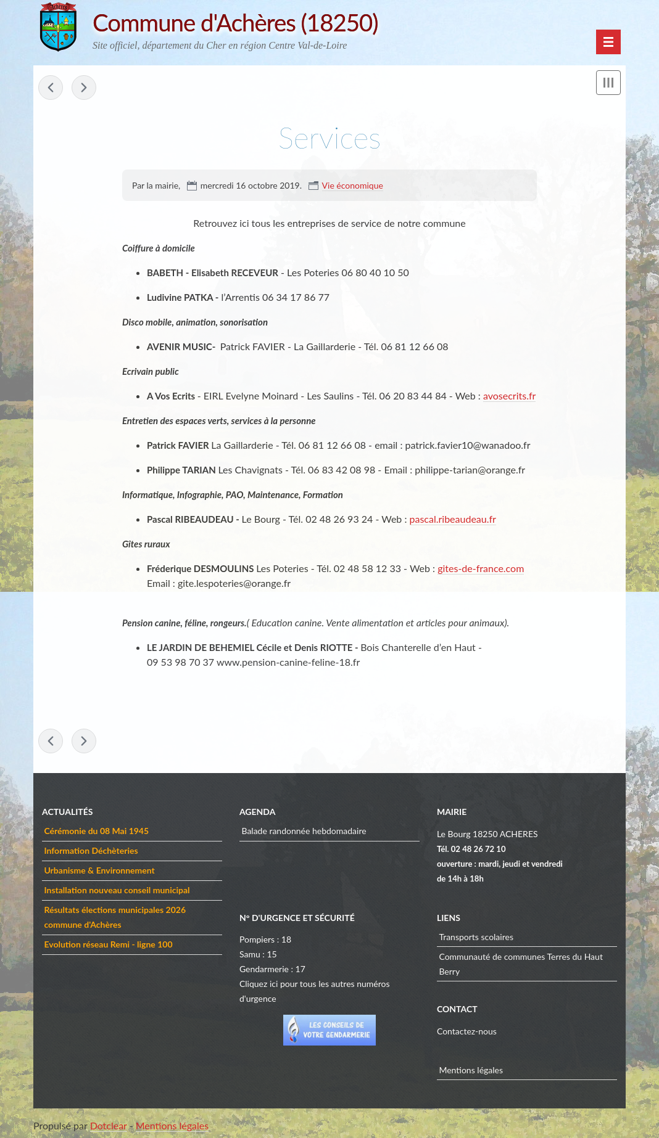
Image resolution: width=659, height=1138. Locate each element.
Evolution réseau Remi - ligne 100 (108, 944)
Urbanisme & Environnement (99, 870)
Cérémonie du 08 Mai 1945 (96, 830)
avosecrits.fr (509, 395)
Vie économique (352, 185)
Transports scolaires (476, 936)
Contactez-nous (467, 1031)
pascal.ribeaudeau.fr (453, 519)
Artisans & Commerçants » (84, 87)
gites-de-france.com (480, 568)
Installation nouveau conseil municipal (116, 890)
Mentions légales (471, 1070)
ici (274, 983)
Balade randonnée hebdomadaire (303, 830)
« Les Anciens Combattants (50, 87)
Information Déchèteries (91, 850)
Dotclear (108, 1125)
